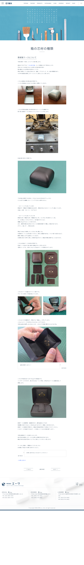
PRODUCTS (39, 3)
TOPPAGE (26, 3)
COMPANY (61, 3)
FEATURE (32, 3)
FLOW (55, 3)
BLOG (73, 3)
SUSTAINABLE (48, 3)
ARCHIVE (42, 469)
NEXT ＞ (55, 469)
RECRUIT (68, 3)
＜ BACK (28, 469)
